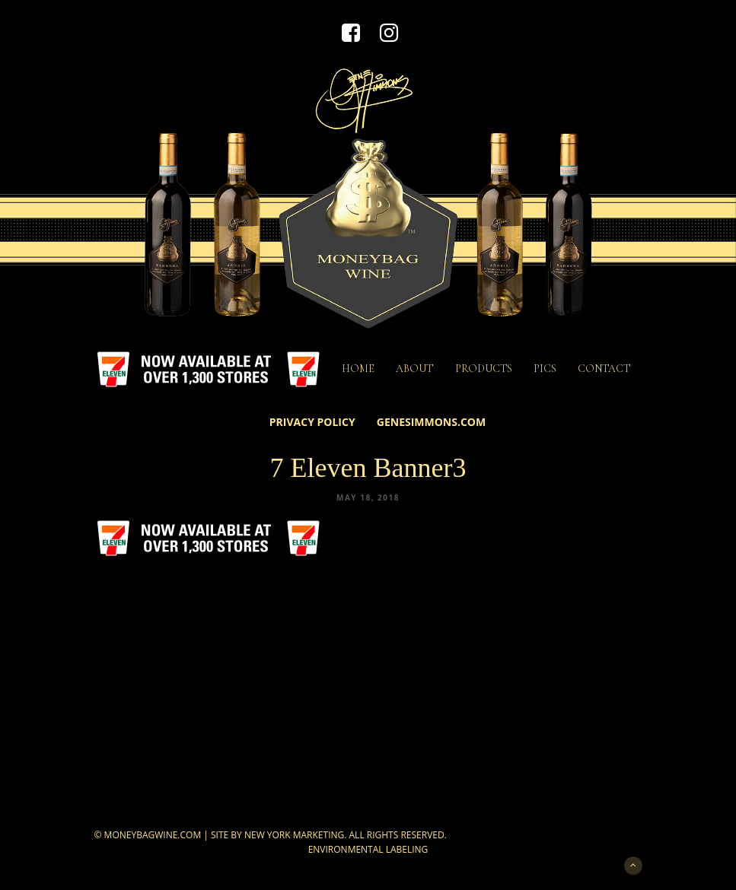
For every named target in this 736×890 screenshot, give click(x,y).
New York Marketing (294, 834)
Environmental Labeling (368, 849)
